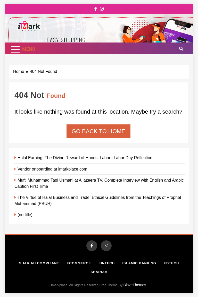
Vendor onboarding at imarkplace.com (52, 169)
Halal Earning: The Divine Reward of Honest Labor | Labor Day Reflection (85, 157)
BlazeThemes (134, 285)
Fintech (106, 263)
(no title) (25, 214)
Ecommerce (79, 263)
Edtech (171, 263)
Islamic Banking (139, 263)
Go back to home (98, 131)
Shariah (99, 272)
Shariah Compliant (39, 263)
